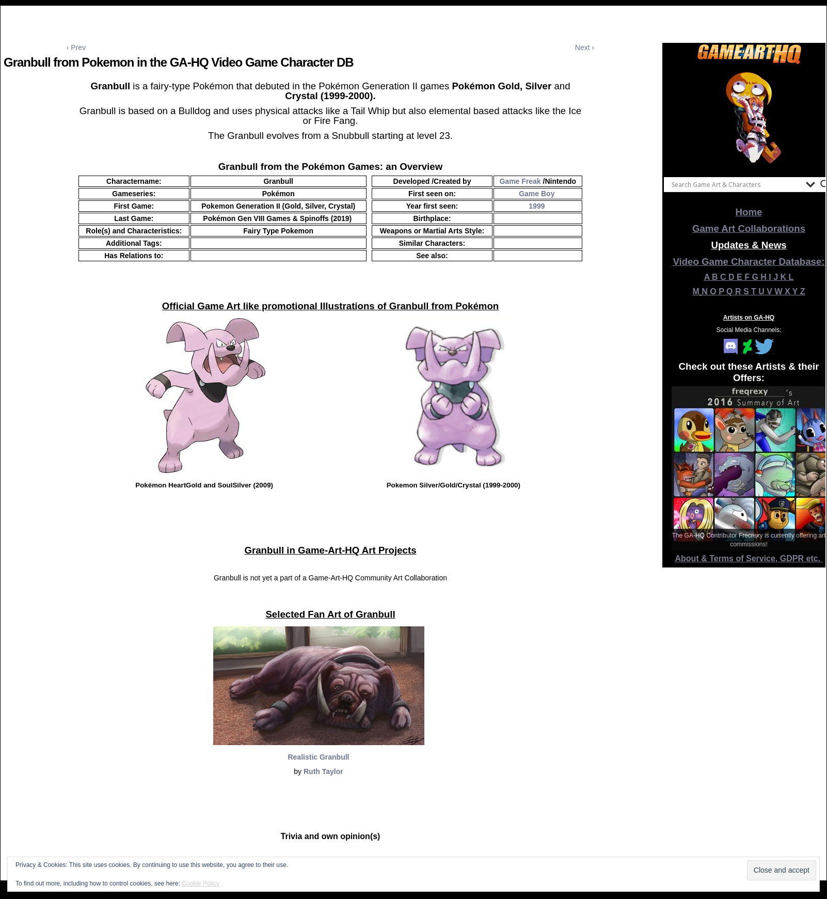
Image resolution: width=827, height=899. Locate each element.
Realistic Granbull (318, 757)
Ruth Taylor (323, 771)
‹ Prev (76, 47)
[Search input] (736, 184)
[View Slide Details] (749, 118)
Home (749, 212)
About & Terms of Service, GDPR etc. (749, 558)
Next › (584, 47)
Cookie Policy (200, 883)
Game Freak (519, 181)
